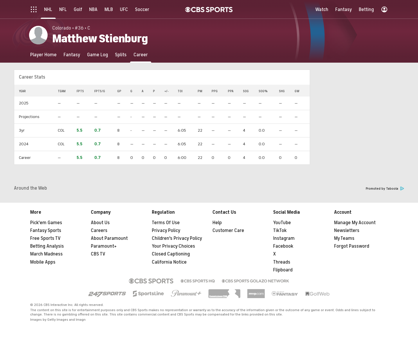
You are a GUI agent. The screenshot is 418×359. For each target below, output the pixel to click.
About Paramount (109, 238)
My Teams (344, 238)
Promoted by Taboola (385, 189)
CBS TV (98, 254)
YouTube (282, 223)
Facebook (283, 246)
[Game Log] (97, 55)
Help (217, 223)
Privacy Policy (166, 230)
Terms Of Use (166, 223)
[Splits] (120, 55)
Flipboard (283, 270)
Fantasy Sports (45, 230)
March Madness (46, 254)
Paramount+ (104, 246)
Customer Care (228, 230)
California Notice (169, 262)
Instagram (284, 238)
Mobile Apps (42, 262)
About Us (100, 223)
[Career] (140, 55)
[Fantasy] (72, 55)
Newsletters (346, 230)
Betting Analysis (47, 246)
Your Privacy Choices (173, 246)
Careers (99, 230)
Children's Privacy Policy (177, 238)
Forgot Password (351, 246)
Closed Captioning (171, 254)
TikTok (280, 230)
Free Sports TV (45, 238)
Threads (281, 262)
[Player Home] (43, 55)
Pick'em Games (46, 223)
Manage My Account (355, 223)
